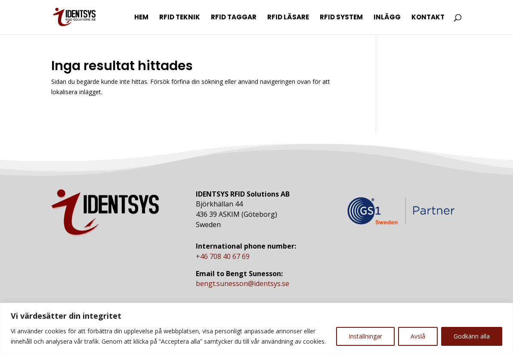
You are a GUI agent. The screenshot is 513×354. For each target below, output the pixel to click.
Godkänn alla (472, 336)
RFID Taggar (233, 18)
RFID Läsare (288, 18)
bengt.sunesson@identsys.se (242, 283)
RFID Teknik (179, 18)
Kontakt (428, 18)
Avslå (418, 336)
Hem (141, 18)
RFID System (341, 18)
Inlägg (387, 18)
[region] (256, 328)
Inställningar (365, 336)
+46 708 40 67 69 (223, 256)
